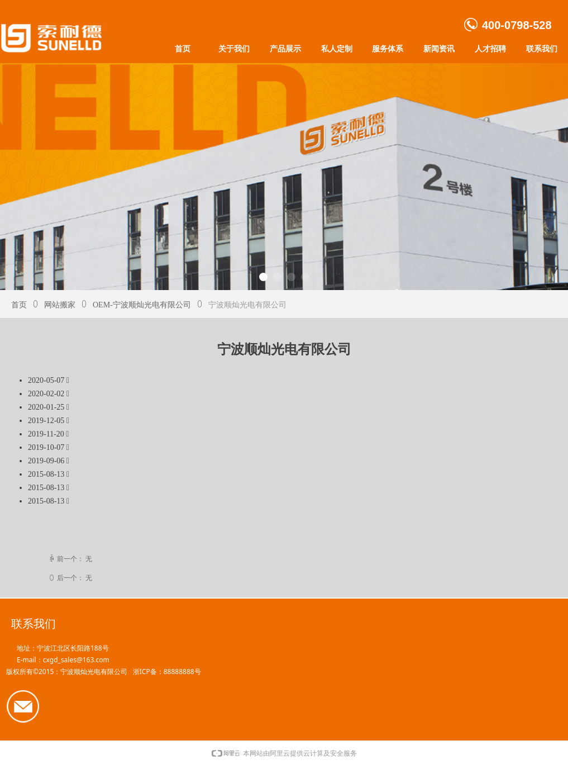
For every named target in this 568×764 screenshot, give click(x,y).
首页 (19, 305)
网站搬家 (59, 305)
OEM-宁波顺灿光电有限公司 (142, 305)
